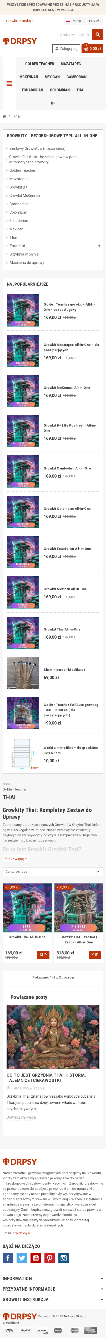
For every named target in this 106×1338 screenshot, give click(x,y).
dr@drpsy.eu (22, 1233)
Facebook (8, 1258)
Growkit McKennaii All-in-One (67, 388)
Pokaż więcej (16, 859)
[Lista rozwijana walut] (95, 21)
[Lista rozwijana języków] (74, 21)
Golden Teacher (14, 789)
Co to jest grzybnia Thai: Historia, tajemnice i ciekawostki (46, 1078)
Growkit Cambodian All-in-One (67, 468)
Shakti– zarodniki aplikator (64, 670)
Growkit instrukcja (18, 21)
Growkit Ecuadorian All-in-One (67, 549)
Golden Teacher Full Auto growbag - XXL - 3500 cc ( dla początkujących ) (71, 710)
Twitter (22, 1258)
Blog (7, 784)
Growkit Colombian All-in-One (67, 509)
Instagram (63, 1258)
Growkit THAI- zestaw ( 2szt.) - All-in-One (78, 939)
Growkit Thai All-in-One (62, 629)
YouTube (36, 1258)
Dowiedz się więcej (21, 1117)
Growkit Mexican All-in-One (65, 589)
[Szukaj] (80, 34)
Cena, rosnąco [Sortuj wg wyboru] (16, 871)
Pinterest (49, 1258)
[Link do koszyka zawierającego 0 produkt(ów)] (92, 48)
